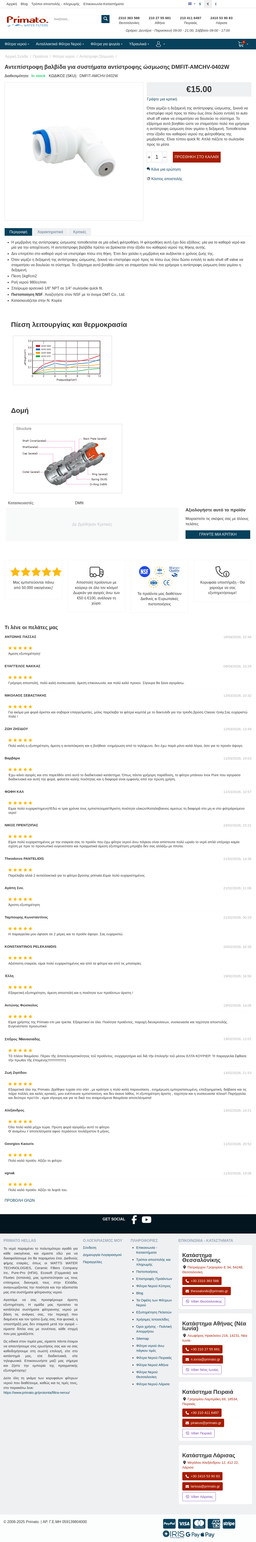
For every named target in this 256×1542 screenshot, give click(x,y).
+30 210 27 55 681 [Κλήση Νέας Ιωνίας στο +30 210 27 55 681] (202, 1349)
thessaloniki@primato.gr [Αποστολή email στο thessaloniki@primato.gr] (206, 1291)
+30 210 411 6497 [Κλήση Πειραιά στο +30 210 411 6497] (202, 1413)
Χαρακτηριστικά (50, 232)
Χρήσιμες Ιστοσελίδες (152, 1319)
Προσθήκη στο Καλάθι (197, 157)
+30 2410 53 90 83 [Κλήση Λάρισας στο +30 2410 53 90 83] (202, 1476)
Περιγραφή (18, 232)
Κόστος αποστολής (167, 179)
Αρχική (11, 4)
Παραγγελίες (92, 1262)
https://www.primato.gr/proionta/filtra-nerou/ (36, 1392)
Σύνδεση (89, 1247)
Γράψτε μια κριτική (162, 99)
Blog (24, 4)
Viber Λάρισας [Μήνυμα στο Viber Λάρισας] (199, 1497)
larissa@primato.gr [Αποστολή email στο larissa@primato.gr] (202, 1486)
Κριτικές (79, 232)
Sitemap (142, 1338)
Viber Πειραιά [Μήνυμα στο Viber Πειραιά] (198, 1433)
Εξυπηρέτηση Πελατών (153, 1312)
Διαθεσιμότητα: (17, 76)
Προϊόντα (40, 56)
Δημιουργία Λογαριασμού (102, 1255)
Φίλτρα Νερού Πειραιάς (154, 1358)
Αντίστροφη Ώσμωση (96, 56)
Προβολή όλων (20, 1200)
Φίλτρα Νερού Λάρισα (153, 1384)
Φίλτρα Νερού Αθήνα (152, 1365)
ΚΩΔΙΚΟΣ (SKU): (63, 76)
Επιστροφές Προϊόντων (154, 1279)
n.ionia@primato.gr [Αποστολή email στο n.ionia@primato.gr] (202, 1359)
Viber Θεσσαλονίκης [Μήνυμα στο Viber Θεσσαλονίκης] (203, 1301)
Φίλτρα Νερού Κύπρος (153, 1286)
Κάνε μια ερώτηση (164, 169)
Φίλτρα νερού (64, 56)
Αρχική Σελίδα (16, 56)
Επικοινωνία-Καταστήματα (103, 4)
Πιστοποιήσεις (147, 1271)
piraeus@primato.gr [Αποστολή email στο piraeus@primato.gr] (203, 1423)
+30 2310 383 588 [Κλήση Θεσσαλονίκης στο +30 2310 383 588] (202, 1281)
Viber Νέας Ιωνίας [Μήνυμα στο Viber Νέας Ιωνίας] (202, 1370)
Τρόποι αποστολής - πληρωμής (55, 4)
